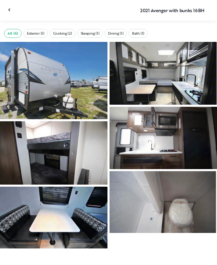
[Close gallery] (10, 10)
